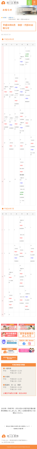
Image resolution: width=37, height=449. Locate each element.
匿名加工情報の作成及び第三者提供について (18, 426)
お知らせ (11, 17)
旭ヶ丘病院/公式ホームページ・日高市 (10, 2)
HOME (5, 17)
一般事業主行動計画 (18, 428)
